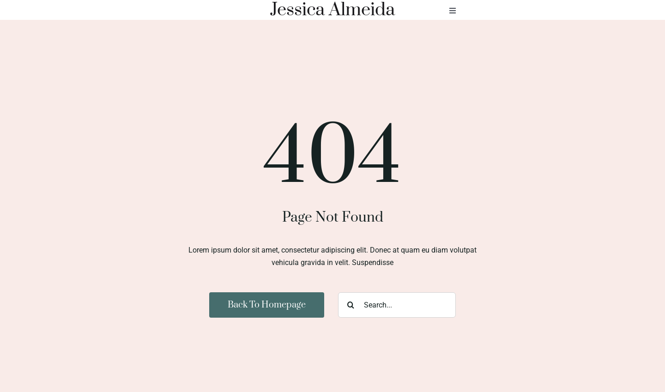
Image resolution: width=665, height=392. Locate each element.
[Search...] (397, 305)
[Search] (350, 305)
